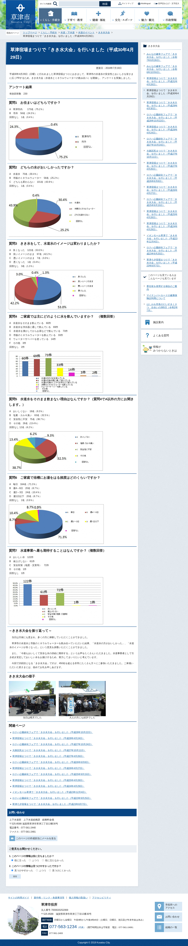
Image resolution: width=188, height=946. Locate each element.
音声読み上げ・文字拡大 (166, 3)
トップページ (30, 32)
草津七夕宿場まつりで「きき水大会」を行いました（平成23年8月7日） (50, 804)
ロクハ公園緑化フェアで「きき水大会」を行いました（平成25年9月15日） (52, 774)
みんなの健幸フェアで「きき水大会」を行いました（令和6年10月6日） (162, 69)
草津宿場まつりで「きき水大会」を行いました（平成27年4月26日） (48, 756)
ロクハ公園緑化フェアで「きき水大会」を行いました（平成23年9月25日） (52, 798)
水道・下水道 (68, 32)
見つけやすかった (23, 870)
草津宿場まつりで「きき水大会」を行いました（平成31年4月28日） (162, 81)
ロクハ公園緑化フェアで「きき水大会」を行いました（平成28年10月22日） (52, 732)
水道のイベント (86, 32)
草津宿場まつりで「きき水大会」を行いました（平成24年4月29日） (48, 786)
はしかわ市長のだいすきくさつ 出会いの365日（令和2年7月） (162, 307)
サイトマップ (125, 3)
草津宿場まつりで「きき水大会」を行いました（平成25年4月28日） (48, 780)
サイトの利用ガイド (18, 897)
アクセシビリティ (101, 897)
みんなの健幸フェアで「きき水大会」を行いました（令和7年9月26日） (162, 57)
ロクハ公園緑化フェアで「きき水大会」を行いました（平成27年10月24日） (52, 744)
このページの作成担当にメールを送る (36, 838)
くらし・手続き (49, 32)
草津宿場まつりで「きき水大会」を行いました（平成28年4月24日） (48, 738)
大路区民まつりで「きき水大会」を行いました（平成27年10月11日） (49, 750)
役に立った (20, 860)
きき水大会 (104, 32)
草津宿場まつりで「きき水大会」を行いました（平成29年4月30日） (162, 105)
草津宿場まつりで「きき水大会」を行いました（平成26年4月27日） (48, 768)
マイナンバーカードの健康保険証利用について (162, 297)
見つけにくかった (61, 870)
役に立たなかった (54, 860)
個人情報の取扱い (78, 897)
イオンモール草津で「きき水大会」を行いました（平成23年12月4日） (49, 792)
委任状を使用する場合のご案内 (162, 288)
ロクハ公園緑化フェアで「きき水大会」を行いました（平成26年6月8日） (51, 762)
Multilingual (143, 3)
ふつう (35, 860)
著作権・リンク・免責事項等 (49, 897)
